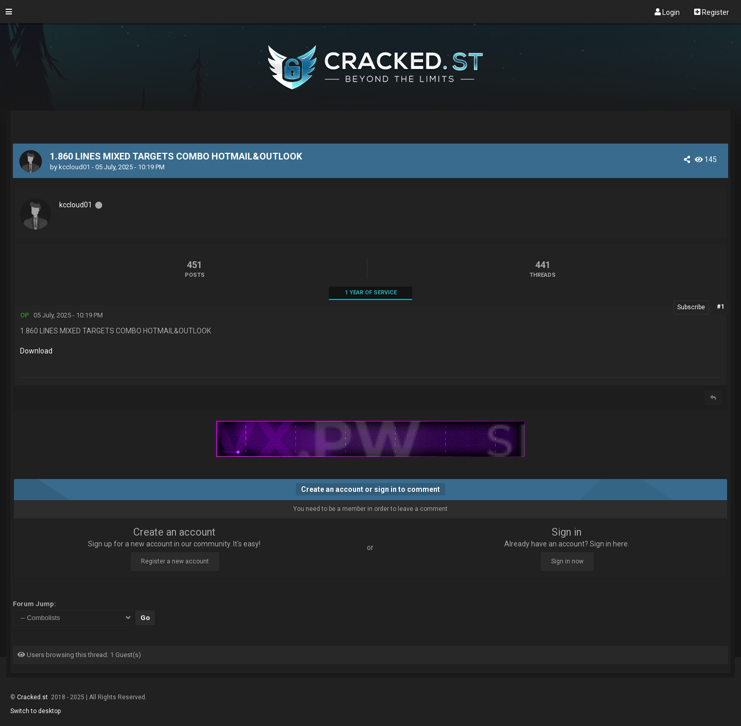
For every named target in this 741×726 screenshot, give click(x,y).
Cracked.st (33, 697)
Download (36, 351)
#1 (721, 306)
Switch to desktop (35, 711)
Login (667, 12)
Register (711, 12)
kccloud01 (74, 167)
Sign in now (567, 561)
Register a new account (175, 561)
